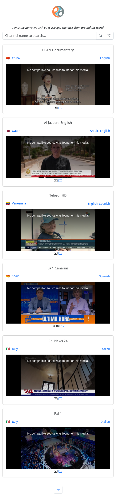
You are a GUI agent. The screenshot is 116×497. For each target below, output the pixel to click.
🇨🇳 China (13, 58)
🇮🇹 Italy (12, 349)
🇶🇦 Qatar (13, 131)
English (105, 58)
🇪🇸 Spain (13, 276)
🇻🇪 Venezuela (16, 203)
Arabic (94, 131)
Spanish (104, 204)
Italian (105, 349)
